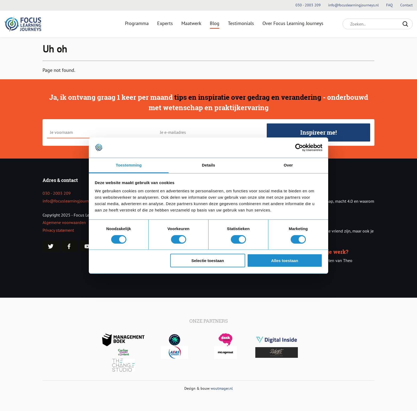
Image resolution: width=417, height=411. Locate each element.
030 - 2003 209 (57, 193)
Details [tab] (208, 165)
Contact (406, 5)
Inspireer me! (318, 132)
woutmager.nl (222, 388)
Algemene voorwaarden (64, 222)
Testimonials (241, 23)
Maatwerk (191, 23)
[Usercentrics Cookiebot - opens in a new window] (299, 148)
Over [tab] (288, 165)
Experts (165, 23)
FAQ (390, 5)
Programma (137, 23)
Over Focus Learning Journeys (292, 23)
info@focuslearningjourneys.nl (71, 201)
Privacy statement (58, 230)
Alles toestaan (284, 260)
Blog (214, 23)
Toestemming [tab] (129, 165)
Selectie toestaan (207, 260)
